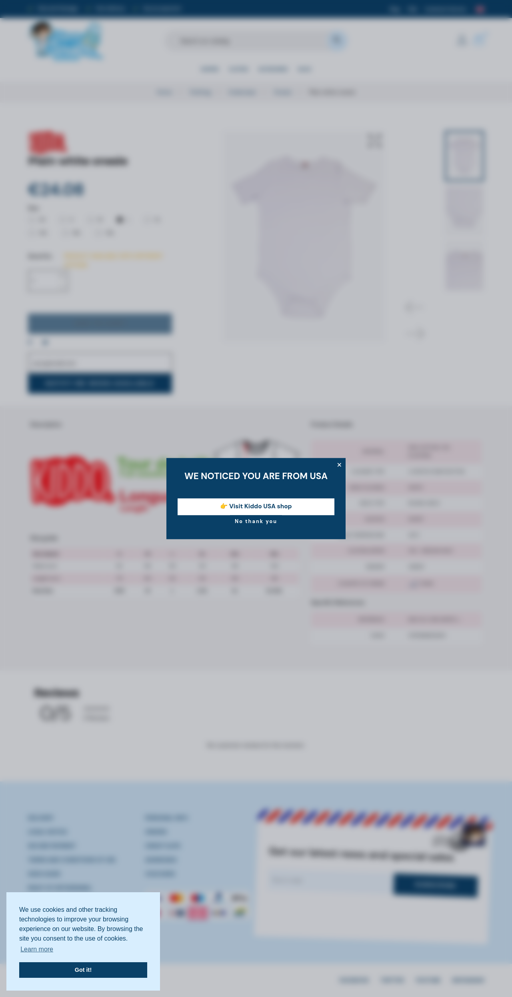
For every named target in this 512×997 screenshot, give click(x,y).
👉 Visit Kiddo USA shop (256, 507)
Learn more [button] (36, 949)
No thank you (256, 521)
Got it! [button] (83, 970)
